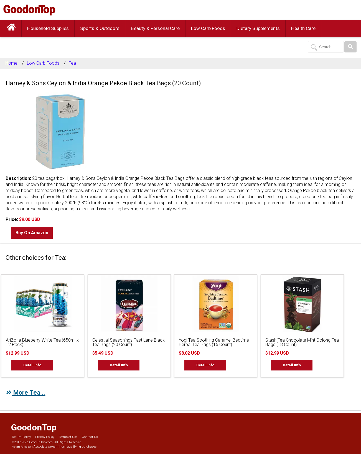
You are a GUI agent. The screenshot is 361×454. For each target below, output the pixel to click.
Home (11, 63)
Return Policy (21, 437)
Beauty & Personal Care (155, 28)
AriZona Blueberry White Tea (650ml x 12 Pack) (42, 342)
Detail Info (32, 365)
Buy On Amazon (32, 232)
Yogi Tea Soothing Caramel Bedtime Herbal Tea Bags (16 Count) (214, 342)
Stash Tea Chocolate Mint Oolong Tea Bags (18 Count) (302, 342)
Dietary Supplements (258, 28)
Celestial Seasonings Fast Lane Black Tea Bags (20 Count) (128, 342)
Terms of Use (68, 437)
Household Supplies (48, 28)
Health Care (303, 28)
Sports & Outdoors (100, 28)
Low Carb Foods (208, 28)
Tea (72, 63)
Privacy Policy (44, 437)
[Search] (350, 46)
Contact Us (90, 437)
